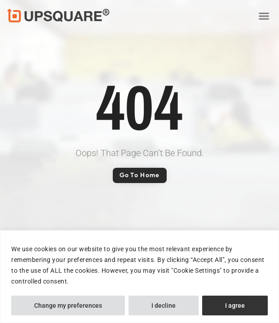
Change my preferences (68, 305)
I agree (235, 305)
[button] (263, 15)
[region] (139, 276)
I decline (163, 305)
